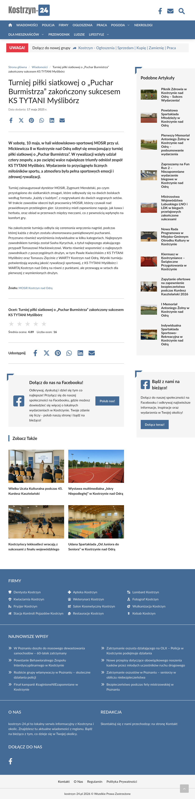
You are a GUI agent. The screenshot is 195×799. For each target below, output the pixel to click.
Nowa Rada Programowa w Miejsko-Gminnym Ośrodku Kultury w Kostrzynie (175, 236)
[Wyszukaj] (181, 10)
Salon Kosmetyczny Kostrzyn (94, 606)
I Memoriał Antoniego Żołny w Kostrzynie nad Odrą (175, 309)
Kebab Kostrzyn (143, 613)
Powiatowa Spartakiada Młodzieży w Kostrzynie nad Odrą (172, 117)
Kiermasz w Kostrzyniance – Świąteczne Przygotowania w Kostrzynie (174, 261)
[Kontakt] (170, 11)
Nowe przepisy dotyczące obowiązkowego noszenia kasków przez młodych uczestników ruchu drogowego (145, 662)
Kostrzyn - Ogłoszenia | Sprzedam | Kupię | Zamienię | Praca (127, 47)
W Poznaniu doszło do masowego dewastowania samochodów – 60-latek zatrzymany (49, 650)
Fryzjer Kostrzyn (25, 606)
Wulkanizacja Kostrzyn (148, 606)
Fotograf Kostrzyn (145, 599)
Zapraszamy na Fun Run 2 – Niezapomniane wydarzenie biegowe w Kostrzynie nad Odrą (175, 175)
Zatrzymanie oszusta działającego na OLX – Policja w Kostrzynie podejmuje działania (145, 650)
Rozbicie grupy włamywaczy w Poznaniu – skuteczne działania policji (52, 674)
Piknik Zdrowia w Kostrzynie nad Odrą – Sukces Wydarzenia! (174, 94)
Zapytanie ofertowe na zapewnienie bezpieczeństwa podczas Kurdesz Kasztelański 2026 (175, 286)
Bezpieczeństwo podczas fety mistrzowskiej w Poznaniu (139, 686)
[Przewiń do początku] (184, 788)
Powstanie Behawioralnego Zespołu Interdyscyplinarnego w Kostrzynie (40, 662)
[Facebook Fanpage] (159, 11)
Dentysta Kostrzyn (27, 592)
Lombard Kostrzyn (145, 592)
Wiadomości (27, 25)
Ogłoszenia (82, 25)
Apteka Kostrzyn (85, 592)
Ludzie (79, 34)
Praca (102, 25)
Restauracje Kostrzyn (88, 613)
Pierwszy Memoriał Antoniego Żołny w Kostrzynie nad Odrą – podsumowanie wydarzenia (175, 144)
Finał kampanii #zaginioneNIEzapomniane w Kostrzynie (46, 686)
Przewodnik (59, 34)
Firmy (63, 25)
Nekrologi (143, 25)
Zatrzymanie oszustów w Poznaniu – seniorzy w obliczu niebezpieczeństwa (141, 674)
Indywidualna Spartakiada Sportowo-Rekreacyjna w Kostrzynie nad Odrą (172, 334)
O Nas (78, 781)
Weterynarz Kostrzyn (88, 599)
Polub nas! (107, 401)
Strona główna (17, 67)
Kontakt (171, 724)
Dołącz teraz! (155, 424)
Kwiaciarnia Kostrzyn (29, 599)
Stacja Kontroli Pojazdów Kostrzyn (38, 613)
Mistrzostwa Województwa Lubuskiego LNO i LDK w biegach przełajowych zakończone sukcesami (174, 208)
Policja (48, 25)
